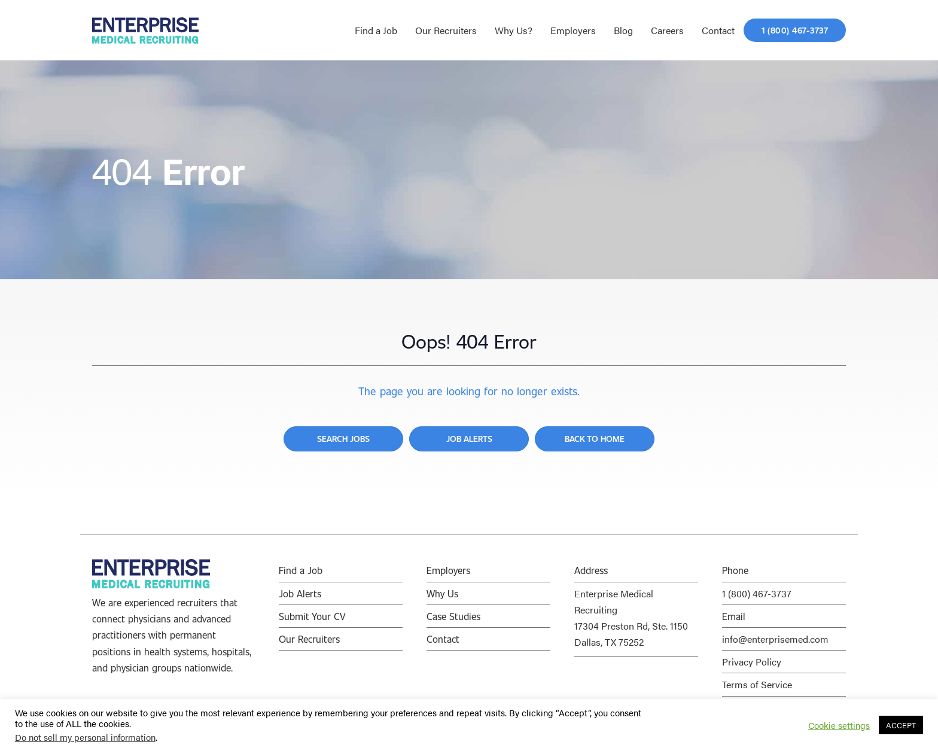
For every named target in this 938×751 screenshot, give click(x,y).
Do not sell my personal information (85, 737)
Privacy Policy (751, 661)
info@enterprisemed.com (775, 639)
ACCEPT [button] (901, 725)
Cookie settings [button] (839, 725)
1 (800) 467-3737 (756, 593)
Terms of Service (757, 684)
